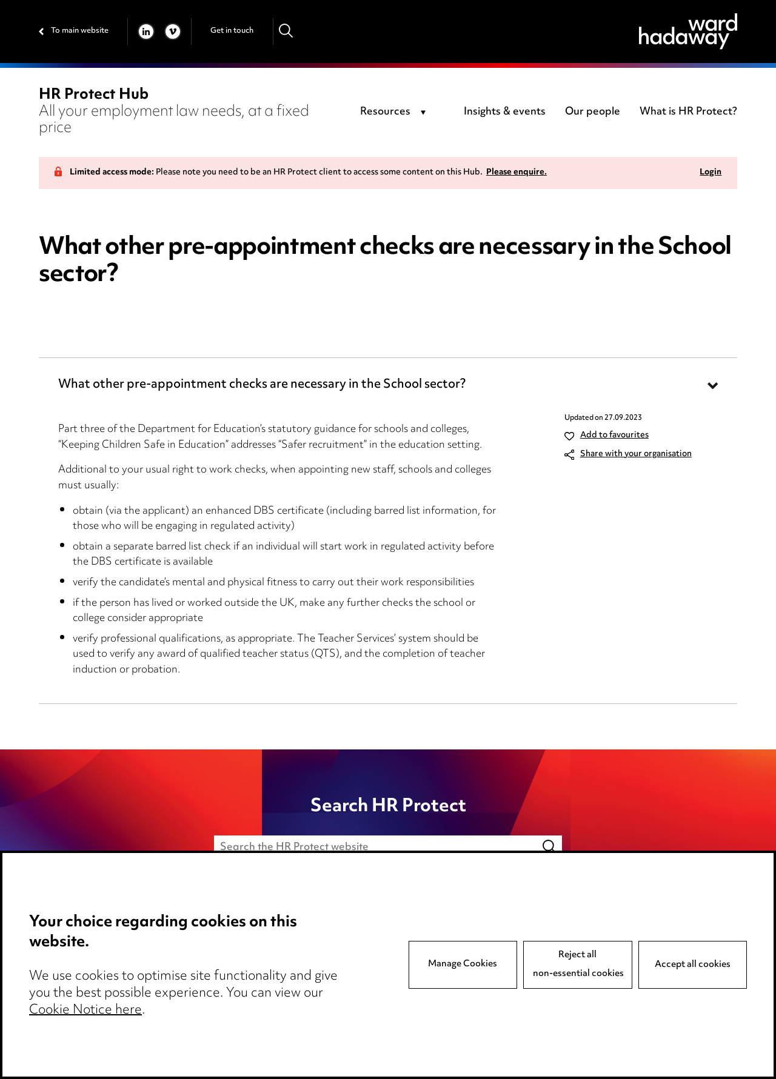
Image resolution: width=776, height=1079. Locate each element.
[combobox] (395, 112)
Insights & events (505, 112)
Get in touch (231, 31)
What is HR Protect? (688, 112)
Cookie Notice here (85, 1010)
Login (710, 173)
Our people (592, 112)
